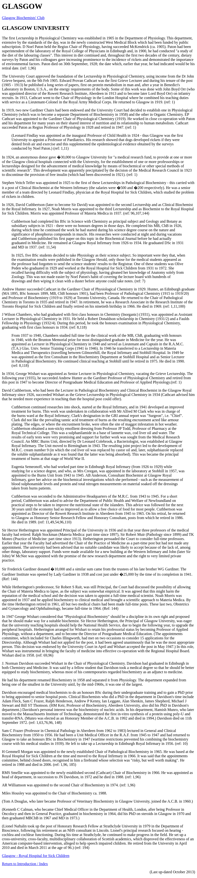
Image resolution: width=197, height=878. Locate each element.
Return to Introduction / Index (25, 864)
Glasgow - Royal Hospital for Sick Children (35, 856)
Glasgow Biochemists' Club (23, 18)
